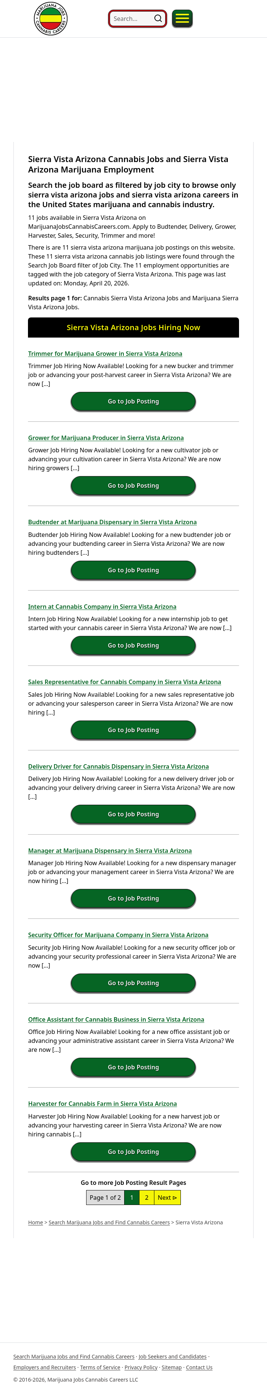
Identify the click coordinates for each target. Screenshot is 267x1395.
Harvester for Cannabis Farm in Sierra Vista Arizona (102, 1104)
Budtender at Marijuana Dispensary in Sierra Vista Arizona (112, 522)
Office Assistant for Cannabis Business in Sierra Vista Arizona (116, 1019)
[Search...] (138, 18)
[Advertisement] (133, 90)
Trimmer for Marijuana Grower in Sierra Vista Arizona (105, 353)
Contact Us (199, 1367)
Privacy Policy (141, 1367)
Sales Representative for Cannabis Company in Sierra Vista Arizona (124, 682)
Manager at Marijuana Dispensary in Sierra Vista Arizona (110, 851)
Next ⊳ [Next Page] (167, 1197)
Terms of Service (100, 1367)
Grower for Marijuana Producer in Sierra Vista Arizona (106, 438)
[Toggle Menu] (182, 18)
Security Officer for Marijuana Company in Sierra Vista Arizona (118, 935)
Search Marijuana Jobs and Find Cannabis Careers (109, 1222)
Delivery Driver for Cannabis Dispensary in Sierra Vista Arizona (118, 766)
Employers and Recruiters (44, 1367)
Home (35, 1222)
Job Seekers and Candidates (173, 1356)
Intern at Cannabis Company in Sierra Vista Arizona (102, 606)
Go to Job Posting (133, 401)
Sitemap (172, 1367)
